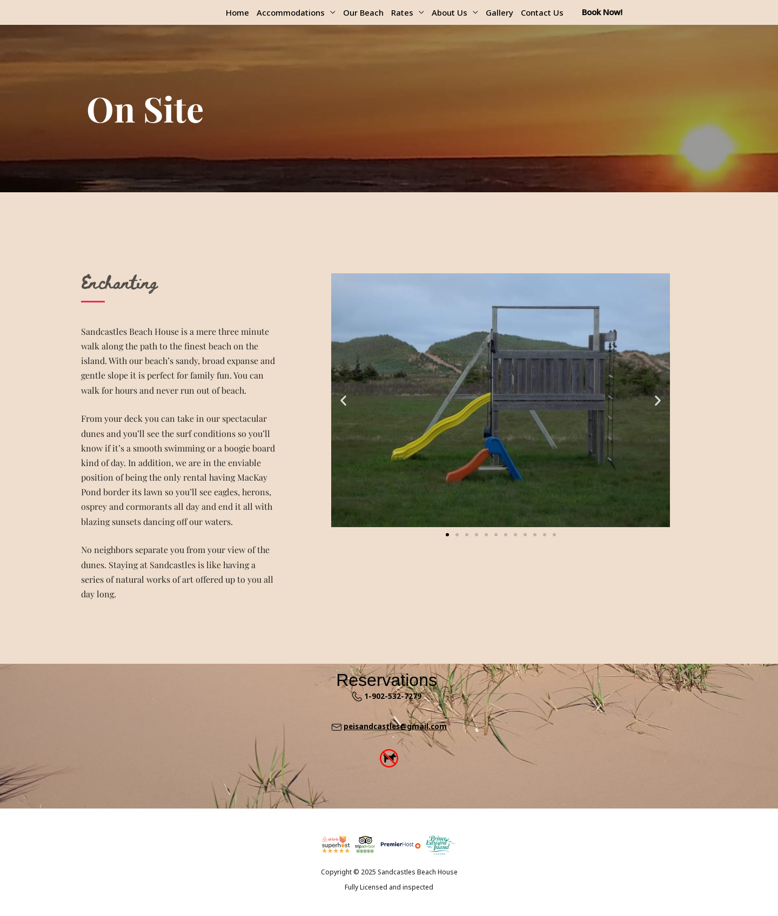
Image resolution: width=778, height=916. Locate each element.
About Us (449, 12)
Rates (402, 12)
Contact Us (542, 12)
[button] (343, 400)
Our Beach (363, 12)
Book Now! (602, 11)
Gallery (499, 12)
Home (237, 12)
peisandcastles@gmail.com (395, 726)
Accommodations (291, 12)
